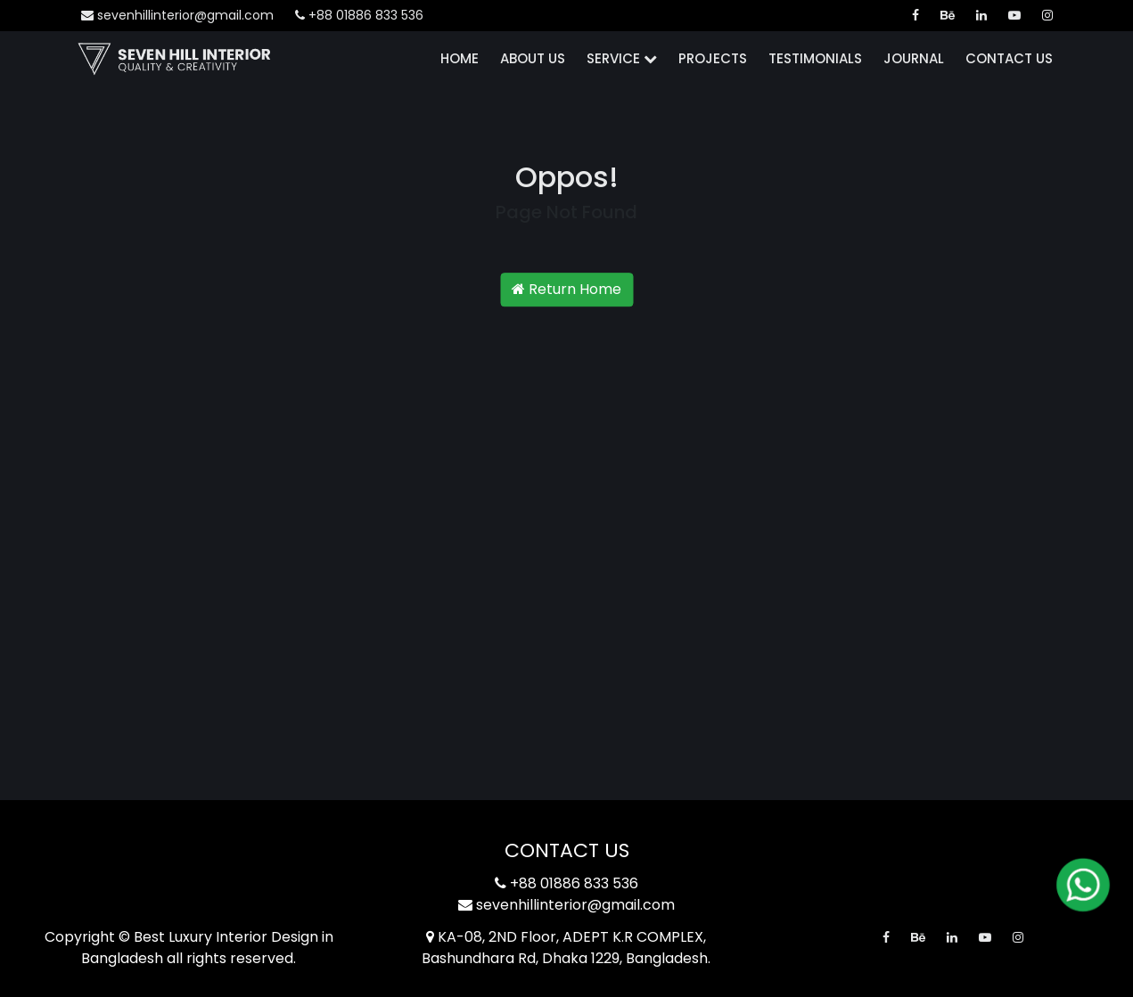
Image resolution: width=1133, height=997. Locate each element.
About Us (532, 58)
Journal (913, 58)
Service (622, 58)
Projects (712, 58)
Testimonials (815, 58)
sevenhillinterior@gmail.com (177, 15)
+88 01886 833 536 (359, 15)
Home (459, 58)
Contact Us (1009, 58)
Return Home (566, 289)
